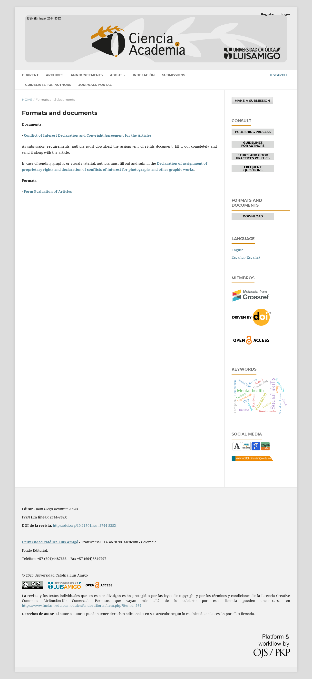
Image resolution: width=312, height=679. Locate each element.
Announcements (87, 75)
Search (278, 75)
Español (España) (246, 257)
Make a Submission (252, 100)
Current (30, 75)
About (116, 75)
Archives (54, 75)
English (238, 250)
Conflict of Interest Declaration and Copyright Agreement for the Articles (88, 135)
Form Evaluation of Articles (48, 191)
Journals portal (95, 85)
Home (27, 99)
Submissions (173, 75)
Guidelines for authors (48, 85)
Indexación (144, 75)
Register (268, 14)
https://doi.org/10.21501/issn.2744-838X (84, 525)
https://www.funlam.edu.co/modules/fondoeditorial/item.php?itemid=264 (81, 605)
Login (285, 14)
